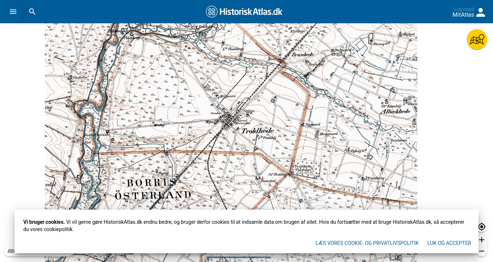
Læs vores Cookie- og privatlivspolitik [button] (367, 243)
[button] (15, 11)
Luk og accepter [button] (449, 243)
